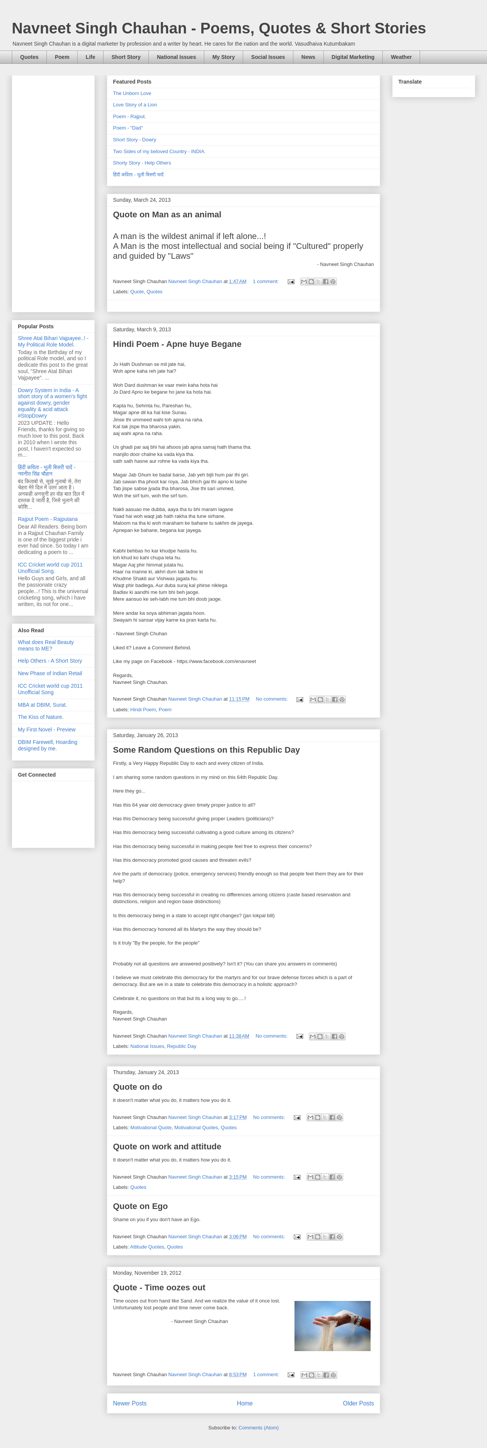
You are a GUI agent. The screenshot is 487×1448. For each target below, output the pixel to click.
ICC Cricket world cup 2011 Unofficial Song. (50, 568)
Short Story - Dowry (134, 139)
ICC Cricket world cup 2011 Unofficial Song (50, 689)
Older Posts (358, 1403)
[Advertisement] (53, 192)
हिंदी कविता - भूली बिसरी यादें (138, 174)
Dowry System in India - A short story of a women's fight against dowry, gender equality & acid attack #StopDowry (52, 403)
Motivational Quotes (196, 1127)
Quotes (29, 57)
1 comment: (266, 281)
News (308, 57)
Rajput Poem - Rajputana (48, 519)
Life (90, 57)
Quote (137, 291)
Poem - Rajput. (129, 116)
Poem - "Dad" (128, 128)
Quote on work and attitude (167, 1146)
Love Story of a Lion (135, 105)
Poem (62, 57)
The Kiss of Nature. (41, 717)
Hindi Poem (143, 709)
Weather (401, 57)
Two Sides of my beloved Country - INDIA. (159, 151)
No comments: (272, 699)
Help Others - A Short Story (50, 661)
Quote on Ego (140, 1206)
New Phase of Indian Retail (50, 673)
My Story (223, 57)
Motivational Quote (151, 1127)
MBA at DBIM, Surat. (42, 705)
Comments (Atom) (259, 1428)
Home (245, 1403)
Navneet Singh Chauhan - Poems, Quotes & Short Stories (219, 28)
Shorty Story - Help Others (142, 163)
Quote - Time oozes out (159, 1287)
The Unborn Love (132, 93)
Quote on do (137, 1087)
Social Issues (268, 57)
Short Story (125, 57)
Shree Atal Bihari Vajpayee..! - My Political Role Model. (53, 341)
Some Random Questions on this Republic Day (206, 750)
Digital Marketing (353, 57)
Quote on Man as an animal (167, 214)
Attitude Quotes (147, 1247)
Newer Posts (129, 1403)
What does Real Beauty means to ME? (46, 645)
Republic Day (181, 1046)
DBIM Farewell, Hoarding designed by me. (47, 745)
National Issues (176, 57)
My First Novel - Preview (47, 729)
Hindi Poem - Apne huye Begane (177, 344)
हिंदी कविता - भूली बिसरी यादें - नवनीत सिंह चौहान (46, 470)
